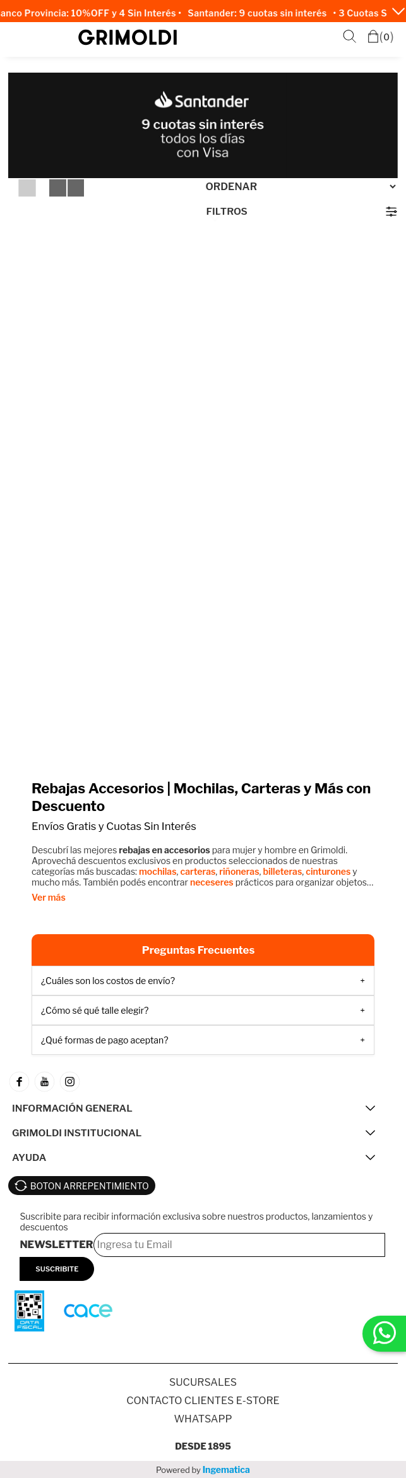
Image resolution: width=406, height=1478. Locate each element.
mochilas (157, 871)
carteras (198, 871)
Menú (21, 37)
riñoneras (239, 871)
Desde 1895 (203, 1446)
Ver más (49, 897)
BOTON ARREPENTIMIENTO (89, 1186)
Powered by (203, 1469)
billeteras (282, 871)
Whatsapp (203, 1419)
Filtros (227, 211)
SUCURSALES (203, 1382)
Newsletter (56, 1245)
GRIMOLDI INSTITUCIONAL (76, 1133)
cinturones (328, 871)
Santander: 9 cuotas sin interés (260, 13)
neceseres (212, 882)
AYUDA (29, 1157)
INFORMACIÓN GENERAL (72, 1108)
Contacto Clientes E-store (202, 1401)
